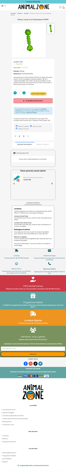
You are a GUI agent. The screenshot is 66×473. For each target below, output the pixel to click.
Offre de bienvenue (33, 286)
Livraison (16, 256)
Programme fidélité (33, 302)
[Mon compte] (60, 7)
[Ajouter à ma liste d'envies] (28, 92)
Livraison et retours (33, 203)
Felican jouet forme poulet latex (33, 177)
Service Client (49, 269)
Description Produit (24, 144)
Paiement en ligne (49, 256)
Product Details (43, 144)
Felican (22, 71)
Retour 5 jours (16, 269)
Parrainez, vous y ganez (33, 336)
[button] (5, 6)
